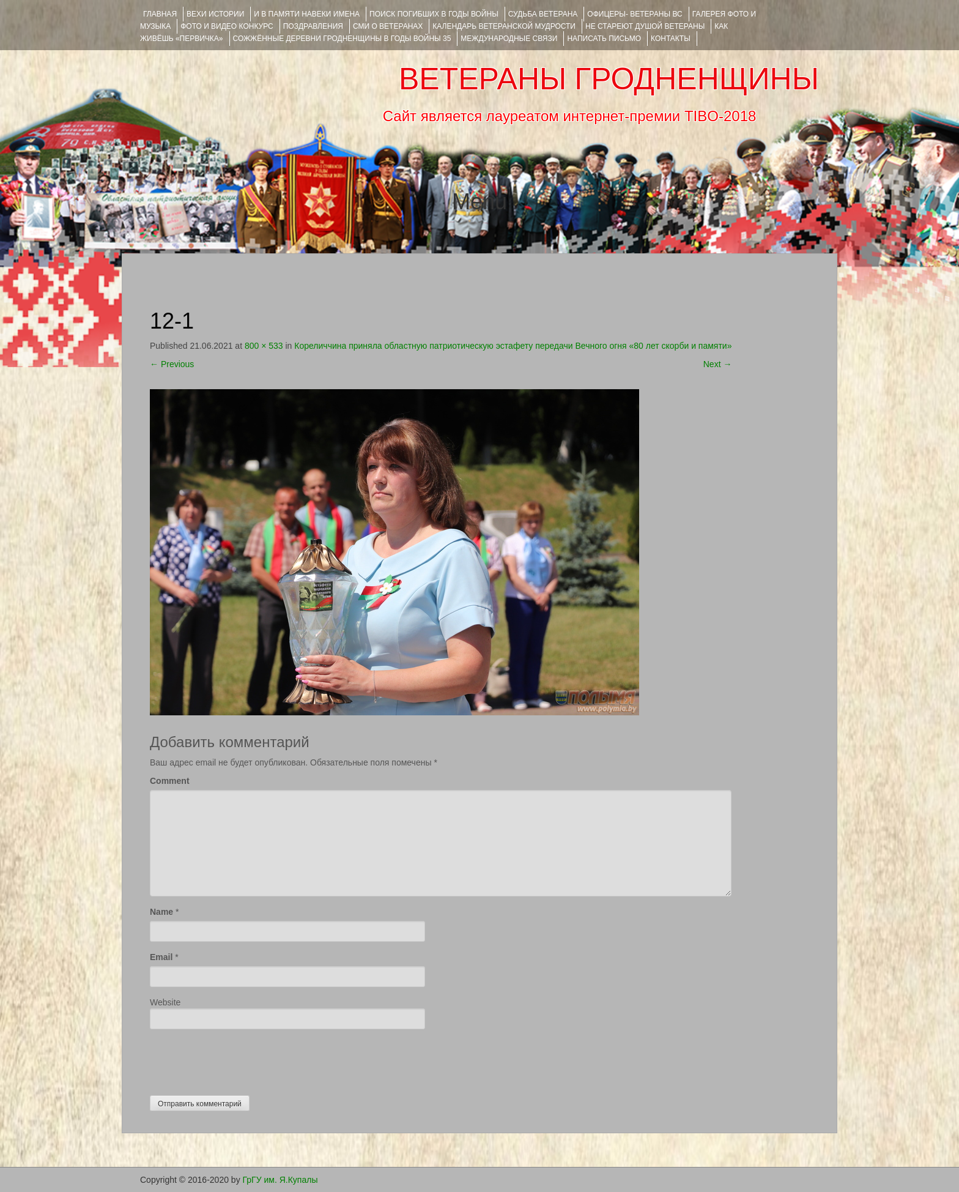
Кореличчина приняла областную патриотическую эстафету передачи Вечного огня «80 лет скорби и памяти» (512, 346)
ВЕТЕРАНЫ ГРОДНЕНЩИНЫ (609, 79)
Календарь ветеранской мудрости (504, 26)
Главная (160, 14)
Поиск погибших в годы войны (433, 14)
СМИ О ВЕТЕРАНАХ (388, 26)
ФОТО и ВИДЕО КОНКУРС (226, 26)
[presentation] (243, 1059)
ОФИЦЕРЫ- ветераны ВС (634, 14)
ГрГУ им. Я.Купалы (280, 1180)
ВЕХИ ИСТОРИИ (215, 14)
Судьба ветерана (543, 14)
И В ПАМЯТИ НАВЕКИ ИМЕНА (307, 14)
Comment (170, 781)
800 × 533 (264, 346)
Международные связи (509, 38)
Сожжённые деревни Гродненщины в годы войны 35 (342, 38)
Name (161, 912)
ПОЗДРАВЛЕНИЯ (313, 26)
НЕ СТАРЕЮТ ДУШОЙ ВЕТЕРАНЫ (645, 26)
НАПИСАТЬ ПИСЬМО (604, 38)
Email (161, 957)
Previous (172, 364)
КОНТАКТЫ (671, 38)
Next (717, 364)
